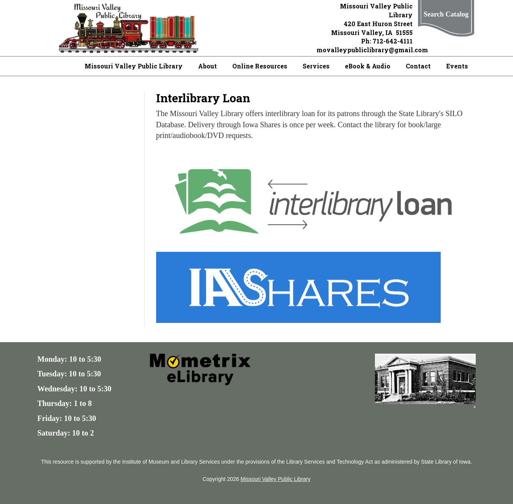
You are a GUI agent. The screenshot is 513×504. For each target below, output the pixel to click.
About (207, 66)
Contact (418, 66)
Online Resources (259, 66)
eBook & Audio (367, 66)
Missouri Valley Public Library (134, 66)
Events (457, 66)
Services (316, 66)
